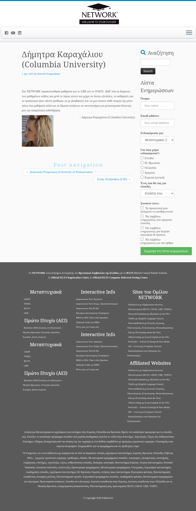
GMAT (27, 299)
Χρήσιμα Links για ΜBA (88, 322)
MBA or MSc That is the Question (92, 317)
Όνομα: (145, 98)
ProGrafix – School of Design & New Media (149, 341)
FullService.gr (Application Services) (145, 304)
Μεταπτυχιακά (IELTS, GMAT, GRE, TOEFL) (150, 309)
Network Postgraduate (48, 73)
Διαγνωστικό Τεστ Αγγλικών (89, 299)
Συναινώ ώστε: (150, 203)
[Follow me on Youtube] (14, 33)
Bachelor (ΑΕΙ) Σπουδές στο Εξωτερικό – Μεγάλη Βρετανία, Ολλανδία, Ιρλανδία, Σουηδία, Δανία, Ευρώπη (43, 332)
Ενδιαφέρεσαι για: (152, 133)
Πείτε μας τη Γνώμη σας (87, 327)
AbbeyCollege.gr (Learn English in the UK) (148, 337)
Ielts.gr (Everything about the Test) (144, 332)
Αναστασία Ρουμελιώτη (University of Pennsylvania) (59, 172)
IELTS (27, 308)
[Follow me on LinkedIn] (21, 33)
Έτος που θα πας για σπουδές (153, 185)
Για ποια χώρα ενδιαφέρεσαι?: (150, 151)
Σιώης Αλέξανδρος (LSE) (114, 179)
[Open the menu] (189, 33)
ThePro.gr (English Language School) (145, 318)
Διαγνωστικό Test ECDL (87, 308)
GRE (26, 313)
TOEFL (27, 303)
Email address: (150, 115)
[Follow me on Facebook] (8, 33)
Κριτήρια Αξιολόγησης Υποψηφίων (92, 313)
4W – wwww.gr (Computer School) (144, 346)
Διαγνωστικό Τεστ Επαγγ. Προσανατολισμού (97, 303)
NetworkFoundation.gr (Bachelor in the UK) (148, 314)
